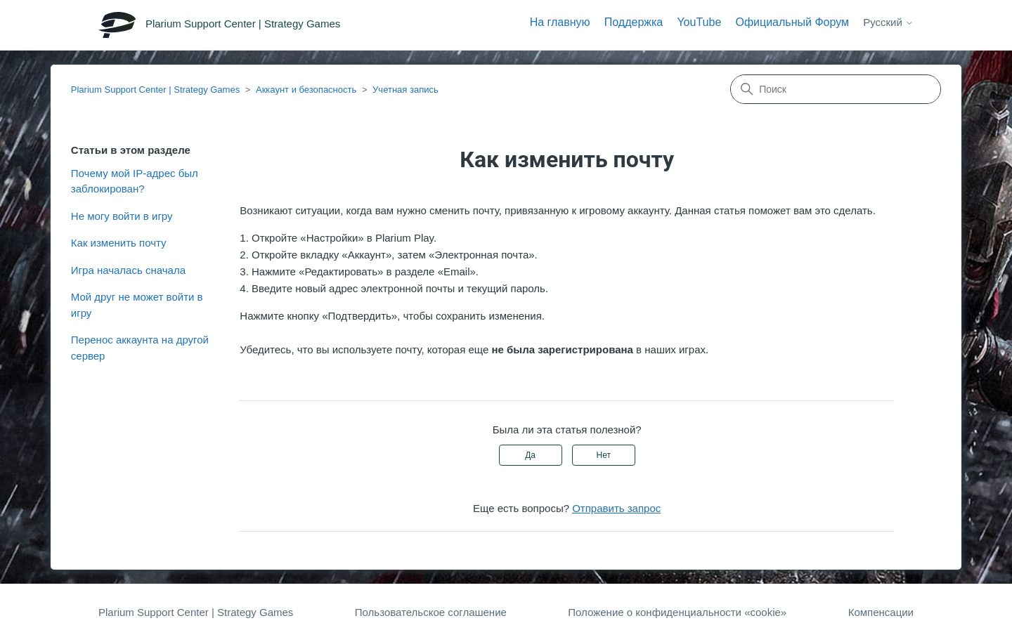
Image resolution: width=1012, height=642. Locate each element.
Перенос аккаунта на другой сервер (140, 348)
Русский (888, 22)
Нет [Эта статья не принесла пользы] (604, 455)
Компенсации (881, 612)
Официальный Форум (792, 22)
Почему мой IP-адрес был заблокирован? (134, 181)
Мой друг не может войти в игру (137, 305)
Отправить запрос (616, 508)
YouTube (699, 22)
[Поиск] (835, 89)
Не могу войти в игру (122, 216)
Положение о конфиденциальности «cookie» (677, 612)
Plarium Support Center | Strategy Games (155, 89)
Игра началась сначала (128, 270)
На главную (560, 22)
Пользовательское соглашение (431, 612)
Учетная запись (405, 89)
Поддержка (633, 22)
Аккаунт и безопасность (306, 89)
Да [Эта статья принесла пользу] (530, 455)
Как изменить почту (119, 243)
